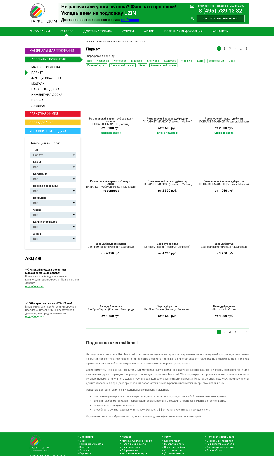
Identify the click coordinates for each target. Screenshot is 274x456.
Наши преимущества (91, 444)
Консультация (172, 440)
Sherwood (153, 60)
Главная (90, 41)
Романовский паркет (163, 65)
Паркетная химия (43, 113)
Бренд (37, 162)
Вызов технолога (174, 444)
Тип (35, 150)
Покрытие (39, 198)
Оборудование (41, 122)
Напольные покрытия (54, 59)
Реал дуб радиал (224, 306)
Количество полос (45, 221)
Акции (149, 31)
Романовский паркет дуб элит (224, 118)
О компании (40, 31)
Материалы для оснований (51, 50)
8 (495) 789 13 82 (220, 10)
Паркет (37, 72)
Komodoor (120, 60)
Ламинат (38, 106)
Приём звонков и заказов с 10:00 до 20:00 (220, 6)
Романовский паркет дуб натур (167, 181)
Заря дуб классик (111, 306)
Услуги (128, 31)
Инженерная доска (46, 95)
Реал (142, 65)
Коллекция (40, 174)
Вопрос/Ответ (215, 450)
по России (130, 19)
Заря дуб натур (223, 244)
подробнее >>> (34, 286)
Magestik (136, 60)
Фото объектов (173, 450)
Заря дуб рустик (167, 306)
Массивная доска (45, 67)
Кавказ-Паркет (96, 65)
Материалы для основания (137, 440)
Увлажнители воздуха (47, 131)
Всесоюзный (216, 60)
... (241, 48)
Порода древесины (45, 186)
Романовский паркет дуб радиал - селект (111, 119)
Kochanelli (103, 60)
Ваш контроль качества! (221, 447)
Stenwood (170, 60)
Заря (232, 60)
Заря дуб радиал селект (110, 244)
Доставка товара (97, 31)
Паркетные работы (175, 447)
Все (89, 60)
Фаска (37, 209)
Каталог (66, 31)
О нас (82, 440)
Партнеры (85, 453)
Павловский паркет (122, 65)
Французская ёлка (46, 78)
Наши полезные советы (220, 444)
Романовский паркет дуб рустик (224, 181)
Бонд (200, 60)
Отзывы (84, 450)
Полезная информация (183, 31)
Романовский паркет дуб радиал (167, 118)
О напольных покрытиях (220, 440)
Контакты (220, 31)
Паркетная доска (45, 89)
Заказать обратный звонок (220, 18)
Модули (38, 83)
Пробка (37, 100)
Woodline (186, 60)
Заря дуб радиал (167, 244)
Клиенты (84, 447)
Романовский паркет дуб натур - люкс (111, 182)
